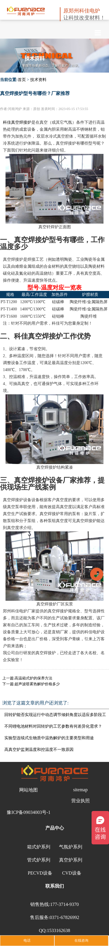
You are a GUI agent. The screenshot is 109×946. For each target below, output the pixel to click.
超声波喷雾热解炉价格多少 (37, 684)
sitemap (80, 789)
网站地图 (28, 789)
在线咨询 (81, 940)
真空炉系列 (70, 859)
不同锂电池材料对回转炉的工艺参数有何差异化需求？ (53, 726)
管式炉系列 (38, 859)
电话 (27, 940)
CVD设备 (71, 873)
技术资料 (38, 80)
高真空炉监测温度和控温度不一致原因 (39, 749)
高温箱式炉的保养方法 (33, 678)
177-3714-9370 (64, 904)
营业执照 (80, 800)
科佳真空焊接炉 (17, 122)
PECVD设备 (40, 873)
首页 (22, 80)
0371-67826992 (64, 917)
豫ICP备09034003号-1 (28, 812)
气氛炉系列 (70, 846)
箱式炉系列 (38, 846)
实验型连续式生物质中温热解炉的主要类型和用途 (49, 738)
